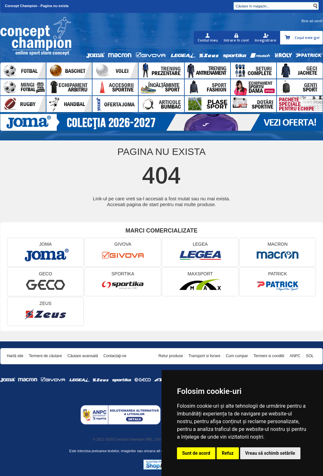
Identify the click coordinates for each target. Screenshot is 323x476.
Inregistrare (265, 40)
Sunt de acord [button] (196, 453)
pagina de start (143, 204)
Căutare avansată (82, 356)
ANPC (295, 356)
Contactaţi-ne (114, 356)
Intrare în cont (236, 40)
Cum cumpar (237, 356)
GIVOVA (123, 252)
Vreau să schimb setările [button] (270, 453)
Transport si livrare (204, 356)
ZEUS (45, 311)
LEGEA (200, 252)
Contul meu (208, 40)
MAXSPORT (200, 282)
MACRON (277, 252)
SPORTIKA (123, 282)
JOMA (45, 252)
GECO (45, 282)
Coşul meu (288, 38)
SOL (310, 356)
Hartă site (15, 356)
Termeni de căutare (45, 356)
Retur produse (171, 356)
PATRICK (277, 282)
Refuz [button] (228, 453)
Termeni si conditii (268, 356)
